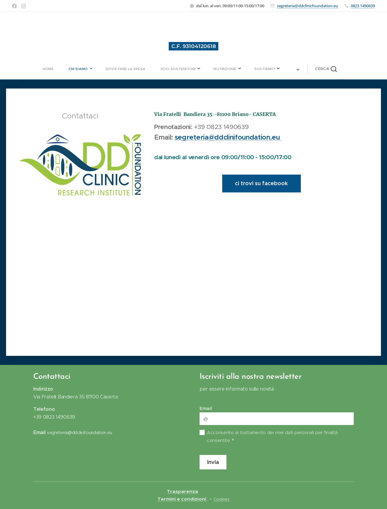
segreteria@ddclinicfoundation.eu (307, 5)
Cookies (221, 499)
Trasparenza (182, 491)
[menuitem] (92, 68)
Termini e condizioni (182, 499)
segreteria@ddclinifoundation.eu (228, 137)
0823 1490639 (363, 5)
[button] (279, 68)
